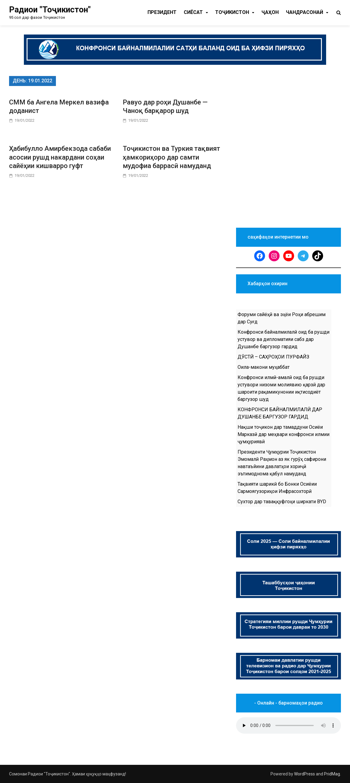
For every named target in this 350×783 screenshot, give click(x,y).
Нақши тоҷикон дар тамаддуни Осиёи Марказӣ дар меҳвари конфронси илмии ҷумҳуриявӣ (283, 434)
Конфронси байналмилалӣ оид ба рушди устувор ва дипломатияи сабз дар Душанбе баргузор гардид (283, 339)
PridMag (332, 773)
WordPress (304, 773)
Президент (162, 12)
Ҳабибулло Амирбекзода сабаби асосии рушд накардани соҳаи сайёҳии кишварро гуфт (60, 157)
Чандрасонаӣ (304, 12)
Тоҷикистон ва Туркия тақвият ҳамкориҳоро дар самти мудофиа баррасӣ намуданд (171, 157)
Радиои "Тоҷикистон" (50, 10)
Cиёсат (193, 12)
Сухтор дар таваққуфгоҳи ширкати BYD (282, 501)
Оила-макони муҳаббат (264, 367)
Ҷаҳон (270, 12)
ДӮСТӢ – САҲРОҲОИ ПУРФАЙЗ (273, 357)
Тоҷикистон (232, 12)
